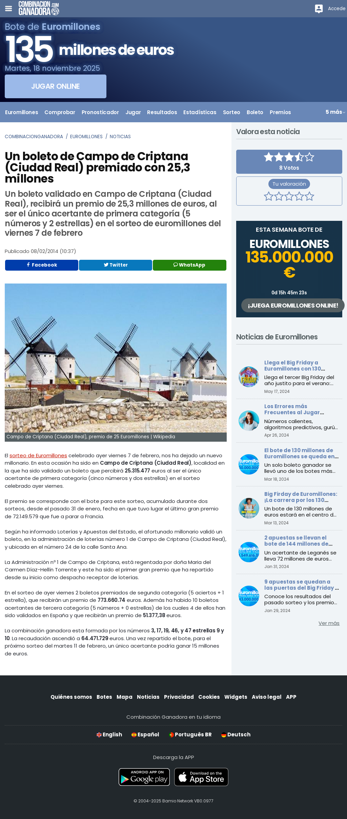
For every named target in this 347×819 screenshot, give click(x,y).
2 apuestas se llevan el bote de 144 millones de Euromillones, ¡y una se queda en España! (296, 547)
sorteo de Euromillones (38, 455)
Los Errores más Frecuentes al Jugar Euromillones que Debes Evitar (297, 415)
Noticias (120, 136)
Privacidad (179, 696)
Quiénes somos (71, 696)
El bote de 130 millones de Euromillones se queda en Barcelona (299, 456)
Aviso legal (267, 696)
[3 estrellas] (289, 197)
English (109, 734)
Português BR (190, 734)
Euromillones (86, 136)
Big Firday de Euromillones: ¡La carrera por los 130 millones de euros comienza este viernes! (300, 503)
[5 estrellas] (309, 197)
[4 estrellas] (299, 197)
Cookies (209, 696)
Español (145, 734)
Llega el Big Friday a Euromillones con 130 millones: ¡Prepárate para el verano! (299, 371)
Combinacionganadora (34, 136)
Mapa (124, 696)
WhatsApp (189, 265)
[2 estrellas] (279, 197)
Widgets (235, 696)
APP (291, 696)
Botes (104, 696)
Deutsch (235, 734)
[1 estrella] (269, 197)
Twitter (116, 265)
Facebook (41, 265)
